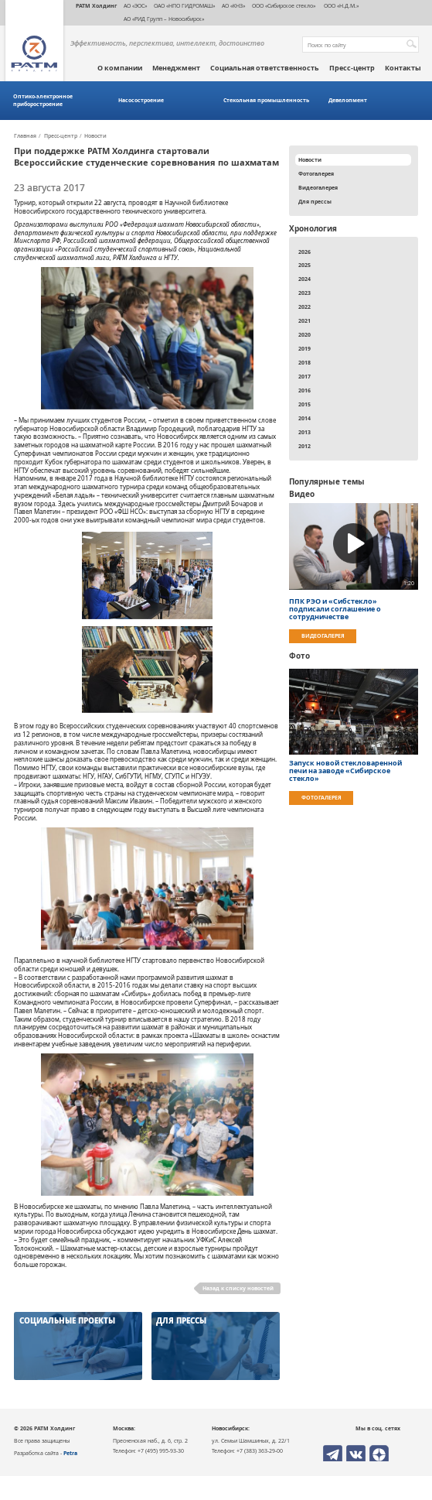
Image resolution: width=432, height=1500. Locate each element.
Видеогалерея (318, 187)
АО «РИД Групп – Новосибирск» (164, 18)
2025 (304, 265)
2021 (304, 320)
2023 (304, 292)
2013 (304, 432)
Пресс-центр (352, 68)
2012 (304, 446)
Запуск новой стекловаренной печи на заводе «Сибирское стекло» (345, 771)
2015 (304, 404)
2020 (304, 334)
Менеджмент (176, 68)
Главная (25, 136)
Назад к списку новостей (238, 1288)
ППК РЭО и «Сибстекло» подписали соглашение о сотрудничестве (335, 609)
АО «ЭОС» (135, 5)
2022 (304, 306)
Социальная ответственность (264, 68)
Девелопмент (347, 100)
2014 (304, 418)
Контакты (403, 68)
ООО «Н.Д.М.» (340, 5)
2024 (304, 279)
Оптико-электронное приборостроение (43, 100)
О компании (119, 68)
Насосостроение (141, 100)
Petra (70, 1453)
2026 (304, 251)
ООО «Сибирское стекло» (283, 5)
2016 (304, 390)
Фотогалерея (316, 173)
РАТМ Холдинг (96, 5)
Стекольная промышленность (266, 100)
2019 (304, 348)
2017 (304, 376)
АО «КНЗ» (233, 5)
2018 (304, 362)
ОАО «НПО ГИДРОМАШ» (184, 5)
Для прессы (315, 201)
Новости (95, 136)
